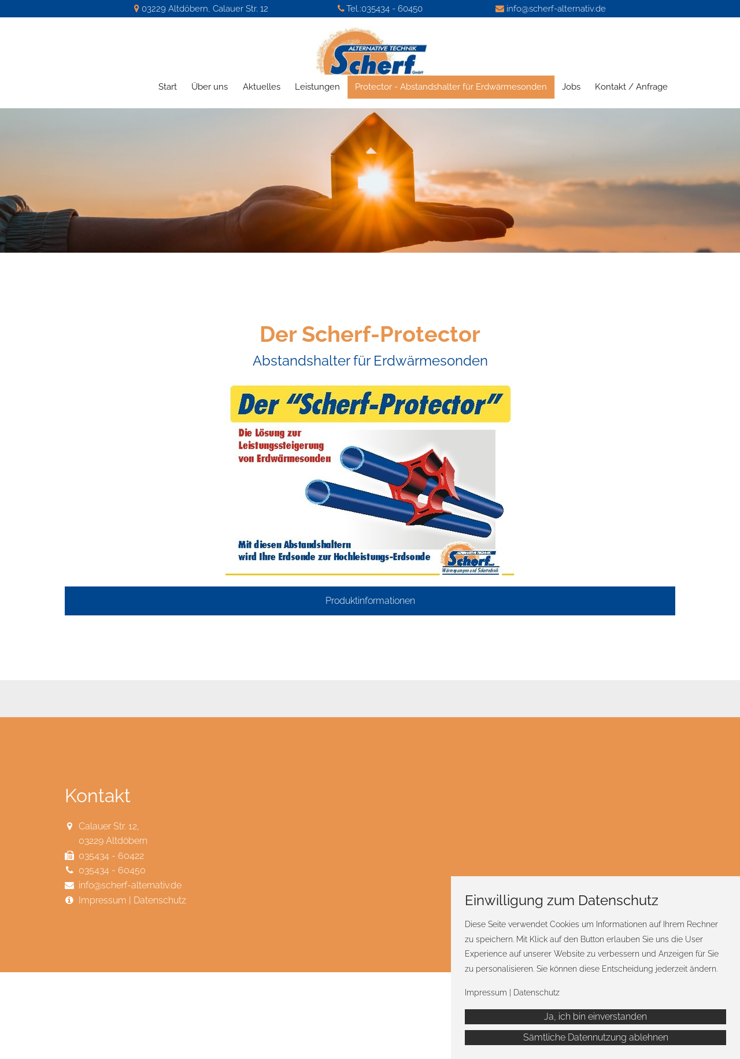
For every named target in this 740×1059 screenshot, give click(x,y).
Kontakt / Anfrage (631, 87)
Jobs (571, 87)
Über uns (209, 87)
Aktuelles (261, 87)
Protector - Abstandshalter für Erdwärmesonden (451, 87)
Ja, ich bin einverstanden (595, 1016)
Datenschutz (160, 900)
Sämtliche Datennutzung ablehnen (595, 1037)
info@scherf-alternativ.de (556, 8)
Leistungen (317, 87)
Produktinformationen (370, 600)
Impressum (103, 900)
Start (167, 87)
